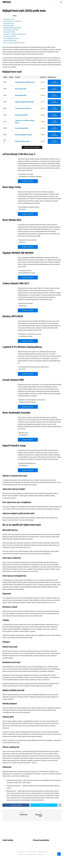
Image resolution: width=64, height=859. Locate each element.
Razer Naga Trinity (8, 23)
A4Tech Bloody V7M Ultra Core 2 (12, 21)
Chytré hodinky (7, 840)
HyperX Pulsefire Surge (9, 40)
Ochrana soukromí (32, 851)
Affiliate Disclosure (42, 851)
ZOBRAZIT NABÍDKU (28, 181)
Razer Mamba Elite (8, 25)
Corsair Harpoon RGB (9, 36)
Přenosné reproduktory (40, 840)
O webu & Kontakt (21, 851)
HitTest (6, 2)
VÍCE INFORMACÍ (54, 82)
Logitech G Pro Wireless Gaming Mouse (14, 34)
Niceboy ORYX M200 (9, 32)
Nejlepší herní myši (8, 19)
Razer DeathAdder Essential (11, 38)
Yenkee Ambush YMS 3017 (11, 30)
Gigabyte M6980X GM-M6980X (12, 28)
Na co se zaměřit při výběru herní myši (14, 43)
